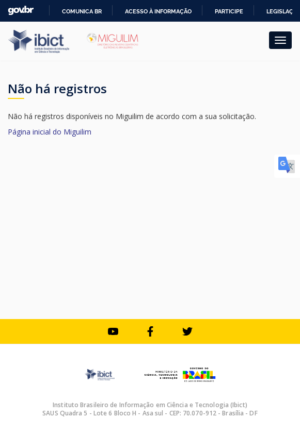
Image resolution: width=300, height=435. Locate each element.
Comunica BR (82, 11)
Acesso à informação (158, 11)
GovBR (21, 10)
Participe (229, 11)
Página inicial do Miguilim (49, 132)
